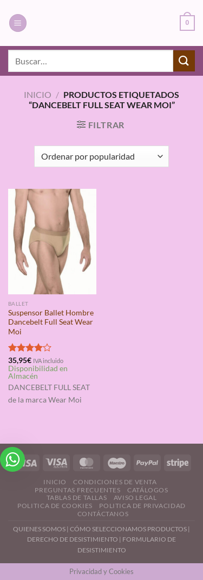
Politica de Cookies (55, 506)
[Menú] (18, 23)
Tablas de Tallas (77, 497)
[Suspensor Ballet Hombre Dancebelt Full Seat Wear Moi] (52, 241)
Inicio (37, 94)
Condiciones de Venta (114, 482)
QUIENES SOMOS (39, 529)
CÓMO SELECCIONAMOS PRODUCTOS (128, 529)
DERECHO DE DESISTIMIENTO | (74, 539)
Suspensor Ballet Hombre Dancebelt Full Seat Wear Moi (51, 322)
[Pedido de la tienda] (101, 156)
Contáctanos (103, 514)
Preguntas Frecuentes (77, 490)
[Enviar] (184, 60)
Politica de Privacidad (142, 506)
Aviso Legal (135, 497)
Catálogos (147, 490)
